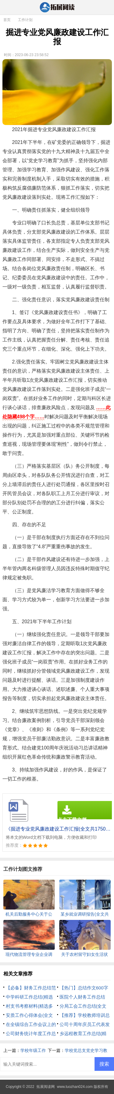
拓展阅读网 (45, 1087)
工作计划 (25, 20)
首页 (7, 20)
